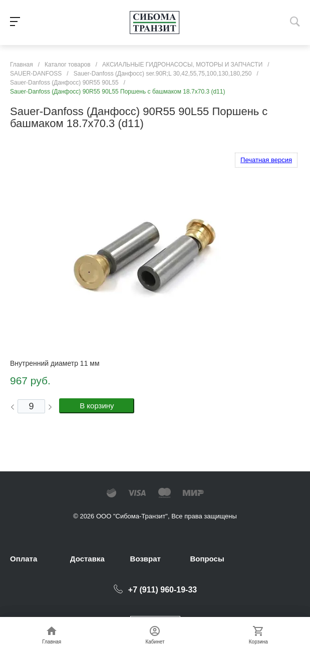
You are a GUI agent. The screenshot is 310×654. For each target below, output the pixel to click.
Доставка (87, 558)
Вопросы (207, 558)
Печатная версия (266, 160)
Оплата (23, 558)
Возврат (145, 558)
